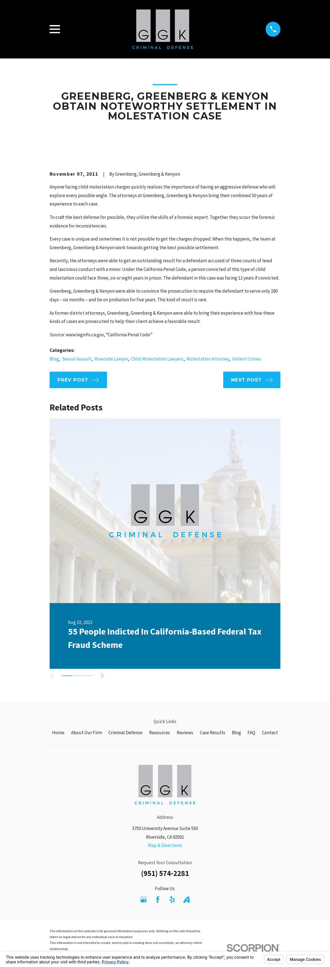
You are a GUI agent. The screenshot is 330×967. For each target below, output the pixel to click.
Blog (54, 359)
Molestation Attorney (207, 359)
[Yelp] (172, 899)
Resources (159, 732)
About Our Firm (86, 732)
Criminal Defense (125, 732)
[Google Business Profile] (143, 899)
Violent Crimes (246, 359)
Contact (270, 732)
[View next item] (103, 675)
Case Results (212, 732)
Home (58, 732)
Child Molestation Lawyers (157, 359)
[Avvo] (186, 899)
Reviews (185, 732)
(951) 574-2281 (165, 873)
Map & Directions (165, 845)
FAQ (251, 732)
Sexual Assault (76, 359)
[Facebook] (157, 899)
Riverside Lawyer (111, 359)
